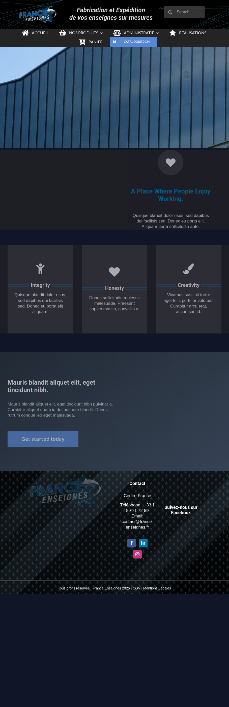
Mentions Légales (157, 588)
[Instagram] (137, 554)
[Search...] (186, 12)
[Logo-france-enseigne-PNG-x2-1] (36, 8)
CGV (136, 588)
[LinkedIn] (143, 543)
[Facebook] (131, 543)
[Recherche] (172, 12)
